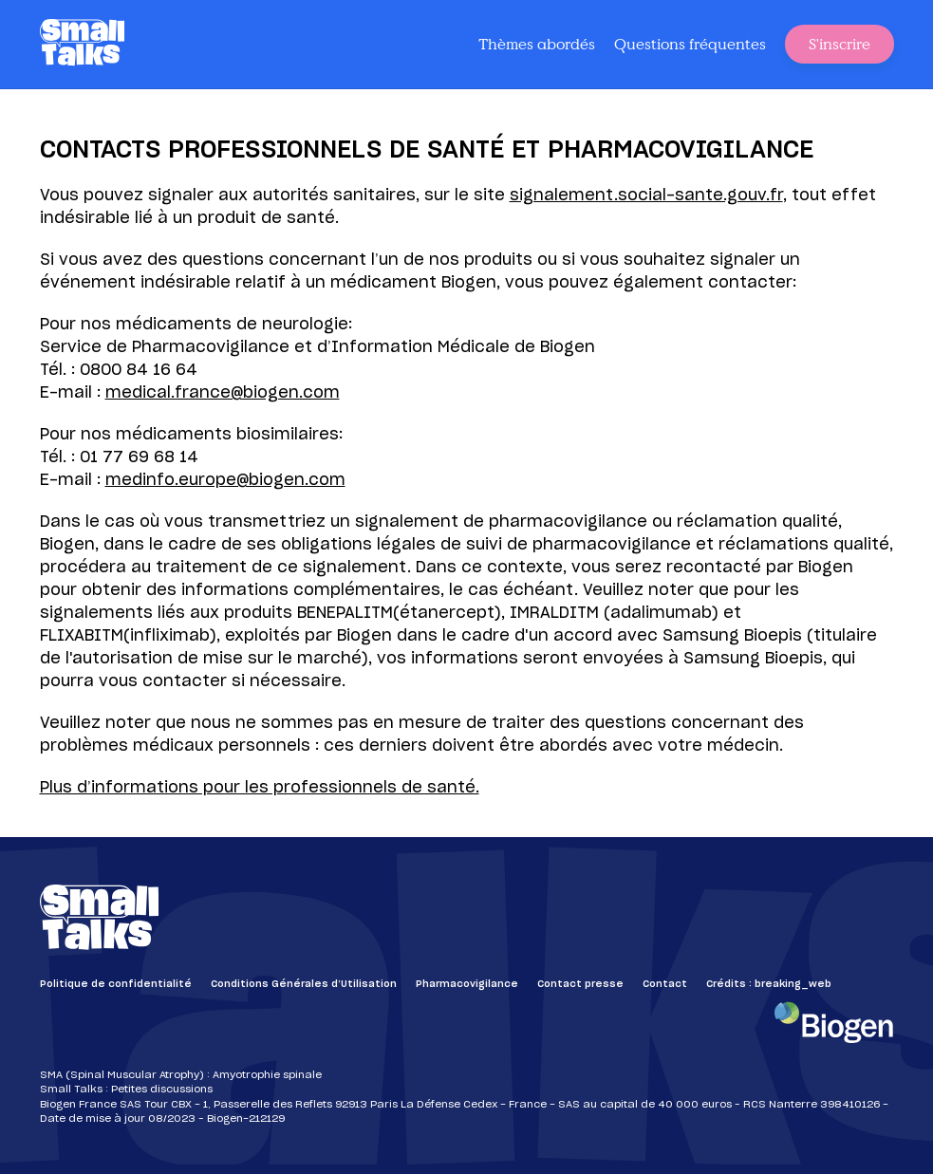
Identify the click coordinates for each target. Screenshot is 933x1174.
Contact (665, 984)
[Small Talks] (82, 44)
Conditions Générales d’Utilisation (304, 984)
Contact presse (580, 984)
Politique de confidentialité (116, 984)
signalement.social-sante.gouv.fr (646, 195)
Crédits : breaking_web (768, 984)
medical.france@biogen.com (222, 393)
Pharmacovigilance (467, 984)
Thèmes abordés (536, 43)
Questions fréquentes (690, 43)
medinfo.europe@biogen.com (225, 480)
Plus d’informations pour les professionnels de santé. (259, 787)
